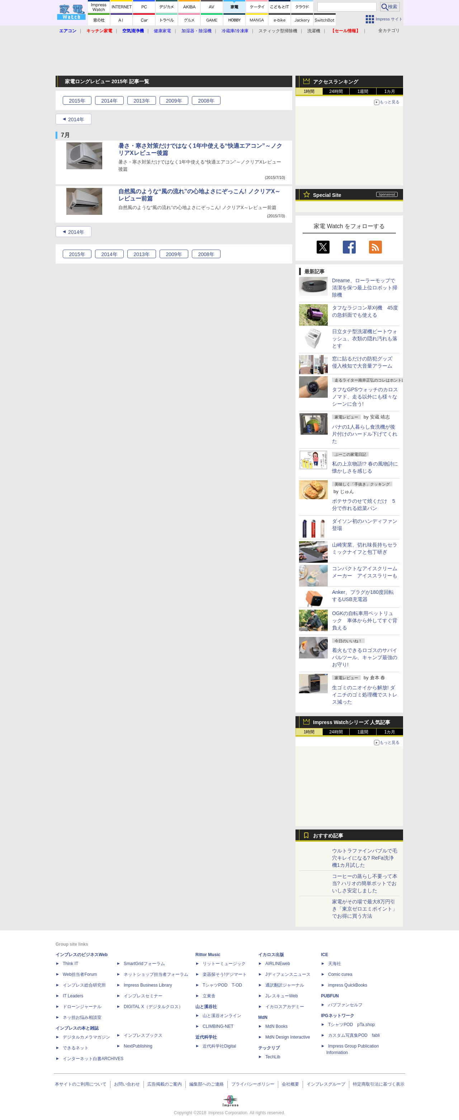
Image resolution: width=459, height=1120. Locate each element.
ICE (324, 954)
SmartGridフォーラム (144, 963)
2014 (109, 101)
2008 (206, 101)
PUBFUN (330, 995)
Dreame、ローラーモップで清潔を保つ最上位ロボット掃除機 (364, 288)
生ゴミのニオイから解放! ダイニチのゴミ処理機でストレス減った (364, 695)
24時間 (335, 91)
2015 (77, 101)
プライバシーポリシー (252, 1084)
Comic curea (340, 974)
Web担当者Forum (80, 974)
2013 (141, 101)
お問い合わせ (127, 1084)
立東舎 (209, 995)
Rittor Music (207, 954)
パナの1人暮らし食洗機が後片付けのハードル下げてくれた (364, 434)
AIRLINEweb (277, 963)
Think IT (70, 963)
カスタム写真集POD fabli (354, 1035)
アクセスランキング (335, 82)
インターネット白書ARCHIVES (93, 1058)
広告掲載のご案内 (164, 1084)
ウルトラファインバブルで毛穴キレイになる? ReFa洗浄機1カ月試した (364, 858)
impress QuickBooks (347, 985)
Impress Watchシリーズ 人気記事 (351, 722)
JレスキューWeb (281, 995)
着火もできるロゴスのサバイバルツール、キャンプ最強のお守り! (364, 657)
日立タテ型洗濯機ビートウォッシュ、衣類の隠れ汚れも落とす (364, 339)
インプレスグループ (326, 1084)
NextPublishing (138, 1046)
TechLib (272, 1056)
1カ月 (390, 91)
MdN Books (276, 1026)
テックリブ (269, 1047)
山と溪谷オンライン (222, 1015)
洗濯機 (313, 30)
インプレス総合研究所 (84, 985)
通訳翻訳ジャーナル (284, 985)
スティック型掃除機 (278, 30)
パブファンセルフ (345, 1004)
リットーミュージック (224, 963)
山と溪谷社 (206, 1006)
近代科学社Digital (219, 1046)
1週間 (363, 91)
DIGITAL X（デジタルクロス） (153, 1006)
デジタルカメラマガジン (86, 1037)
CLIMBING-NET (218, 1026)
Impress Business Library (148, 985)
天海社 (334, 963)
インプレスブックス (143, 1035)
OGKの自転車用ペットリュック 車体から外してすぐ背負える (364, 620)
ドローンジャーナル (82, 1006)
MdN (263, 1017)
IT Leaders (73, 995)
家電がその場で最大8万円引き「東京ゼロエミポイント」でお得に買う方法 (364, 909)
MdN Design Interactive (287, 1037)
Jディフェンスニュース (288, 974)
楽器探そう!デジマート (225, 974)
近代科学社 (206, 1037)
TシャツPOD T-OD (222, 985)
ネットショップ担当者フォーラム (156, 974)
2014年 (76, 119)
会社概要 (290, 1084)
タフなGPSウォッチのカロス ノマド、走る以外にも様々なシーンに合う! (365, 397)
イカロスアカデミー (284, 1006)
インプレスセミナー (143, 995)
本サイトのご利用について (81, 1084)
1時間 (309, 91)
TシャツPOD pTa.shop (351, 1024)
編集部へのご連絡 (206, 1084)
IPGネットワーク (337, 1015)
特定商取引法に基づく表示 (378, 1084)
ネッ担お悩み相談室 (82, 1017)
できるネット (76, 1047)
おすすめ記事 (328, 835)
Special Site (327, 195)
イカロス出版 (271, 954)
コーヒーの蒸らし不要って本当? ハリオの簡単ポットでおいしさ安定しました (364, 883)
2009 (174, 101)
